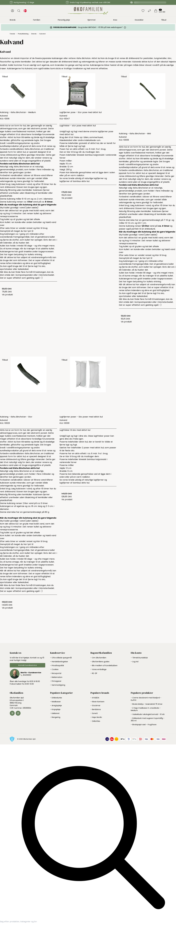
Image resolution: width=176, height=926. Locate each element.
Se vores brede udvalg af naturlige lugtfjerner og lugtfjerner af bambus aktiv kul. (83, 180)
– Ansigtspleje (56, 705)
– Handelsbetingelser (59, 661)
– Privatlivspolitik (57, 665)
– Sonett (94, 713)
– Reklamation (56, 677)
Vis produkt (7, 294)
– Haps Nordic (96, 717)
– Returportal (55, 673)
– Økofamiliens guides (99, 661)
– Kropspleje (55, 709)
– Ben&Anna (95, 709)
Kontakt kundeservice (27, 665)
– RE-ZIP (93, 673)
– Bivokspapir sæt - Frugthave (143, 724)
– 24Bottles (95, 721)
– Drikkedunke (56, 697)
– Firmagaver (55, 681)
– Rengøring (55, 717)
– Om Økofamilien (98, 657)
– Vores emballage (98, 669)
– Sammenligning (57, 685)
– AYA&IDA (94, 697)
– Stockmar (95, 705)
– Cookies (54, 669)
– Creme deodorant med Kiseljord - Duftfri (146, 698)
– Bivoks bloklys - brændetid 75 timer (146, 704)
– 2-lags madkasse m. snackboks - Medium (146, 709)
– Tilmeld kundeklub (139, 657)
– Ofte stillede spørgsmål (61, 657)
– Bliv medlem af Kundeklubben (103, 665)
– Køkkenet (55, 713)
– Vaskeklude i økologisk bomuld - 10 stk (148, 714)
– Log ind (134, 661)
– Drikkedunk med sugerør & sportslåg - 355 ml (147, 719)
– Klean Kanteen (97, 701)
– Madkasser (55, 701)
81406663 (27, 675)
